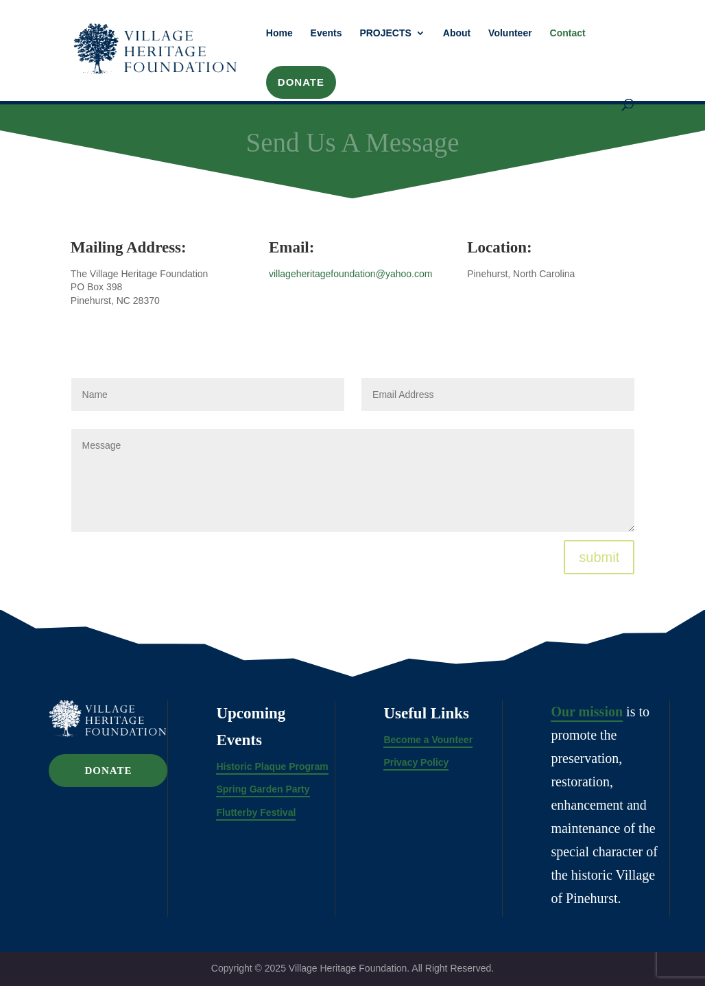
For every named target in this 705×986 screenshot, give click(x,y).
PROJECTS (385, 33)
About (456, 33)
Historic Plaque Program (272, 766)
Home (279, 33)
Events (326, 33)
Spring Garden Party (262, 789)
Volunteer (510, 33)
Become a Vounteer (428, 739)
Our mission (587, 711)
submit (599, 557)
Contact (568, 33)
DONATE (301, 82)
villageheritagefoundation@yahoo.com (350, 273)
